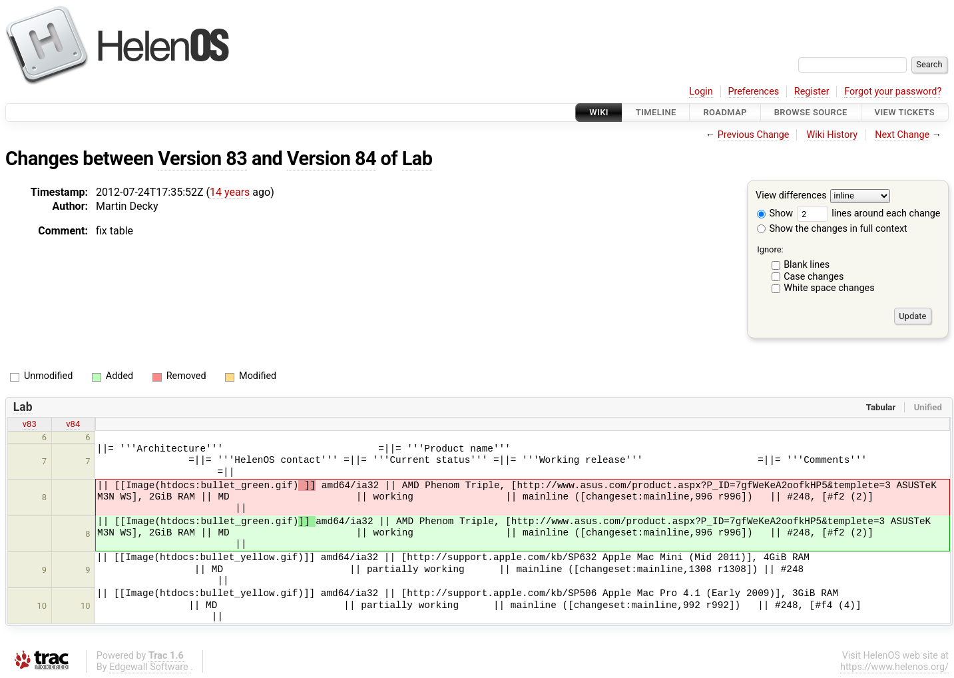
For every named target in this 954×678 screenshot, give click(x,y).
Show (775, 213)
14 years (230, 192)
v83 (30, 424)
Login (701, 91)
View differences (791, 196)
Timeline (656, 112)
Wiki (598, 112)
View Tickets (905, 112)
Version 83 (202, 158)
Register (812, 91)
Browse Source (810, 112)
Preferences (753, 91)
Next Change (902, 135)
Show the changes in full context (832, 228)
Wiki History (832, 135)
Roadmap (725, 112)
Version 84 (331, 158)
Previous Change (754, 135)
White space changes (829, 288)
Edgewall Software (148, 667)
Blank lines (807, 264)
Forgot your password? (892, 91)
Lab (417, 158)
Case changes (813, 276)
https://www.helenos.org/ (894, 667)
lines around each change (869, 213)
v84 (73, 424)
